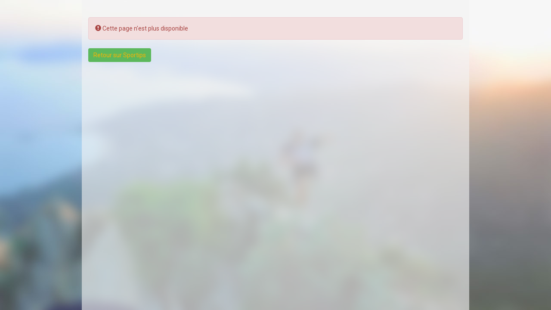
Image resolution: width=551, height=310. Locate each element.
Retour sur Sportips (119, 55)
